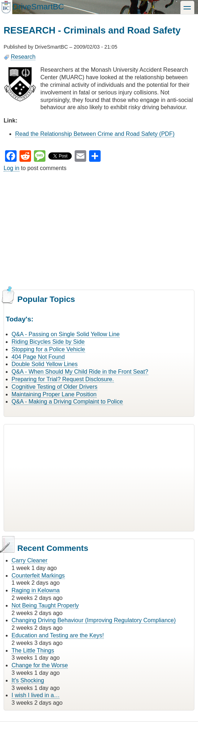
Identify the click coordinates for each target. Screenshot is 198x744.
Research (23, 57)
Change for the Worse (40, 665)
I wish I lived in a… (36, 695)
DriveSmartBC (38, 6)
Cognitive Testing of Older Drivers (54, 387)
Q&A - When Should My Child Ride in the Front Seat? (80, 372)
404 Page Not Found (38, 357)
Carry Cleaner (30, 560)
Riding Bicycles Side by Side (48, 342)
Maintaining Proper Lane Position (54, 394)
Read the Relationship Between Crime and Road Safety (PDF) (95, 134)
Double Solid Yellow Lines (45, 364)
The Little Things (33, 650)
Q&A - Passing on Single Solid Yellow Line (66, 334)
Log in (11, 168)
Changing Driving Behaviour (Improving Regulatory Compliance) (94, 620)
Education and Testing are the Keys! (58, 635)
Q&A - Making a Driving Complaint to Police (67, 401)
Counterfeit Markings (38, 576)
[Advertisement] (99, 229)
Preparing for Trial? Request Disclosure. (63, 379)
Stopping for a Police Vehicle (48, 349)
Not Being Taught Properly (45, 605)
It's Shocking (28, 680)
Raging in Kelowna (36, 590)
